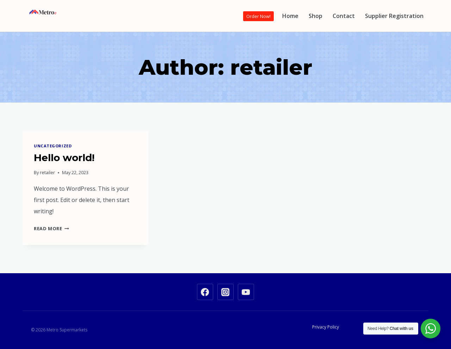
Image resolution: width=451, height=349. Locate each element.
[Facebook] (205, 292)
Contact (344, 16)
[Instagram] (225, 292)
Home (290, 16)
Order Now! (258, 16)
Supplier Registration (394, 16)
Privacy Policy (325, 327)
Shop (315, 16)
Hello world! (64, 158)
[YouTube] (246, 292)
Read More (51, 228)
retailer (47, 172)
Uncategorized (53, 145)
